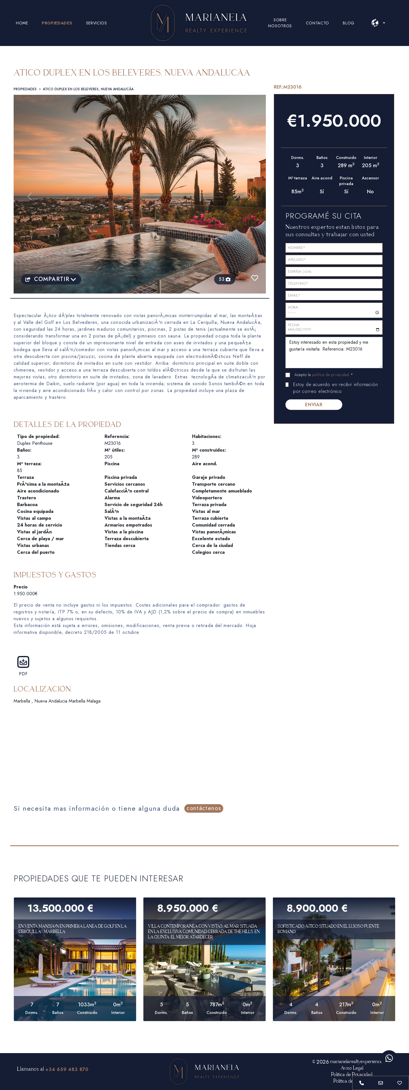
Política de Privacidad (351, 1075)
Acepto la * (324, 375)
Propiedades (25, 89)
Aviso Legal (352, 1068)
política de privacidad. (331, 375)
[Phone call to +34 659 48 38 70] (361, 1083)
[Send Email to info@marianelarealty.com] (380, 1083)
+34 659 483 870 (67, 1069)
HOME (22, 23)
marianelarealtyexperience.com (361, 1061)
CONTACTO (317, 23)
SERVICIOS (96, 23)
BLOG (348, 23)
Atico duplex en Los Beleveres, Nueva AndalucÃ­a (88, 89)
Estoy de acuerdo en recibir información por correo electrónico (335, 388)
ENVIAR (314, 404)
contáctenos (204, 808)
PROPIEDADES (57, 23)
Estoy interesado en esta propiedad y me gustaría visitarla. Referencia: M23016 (334, 352)
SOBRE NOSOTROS (280, 23)
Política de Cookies (351, 1081)
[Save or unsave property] (399, 1083)
